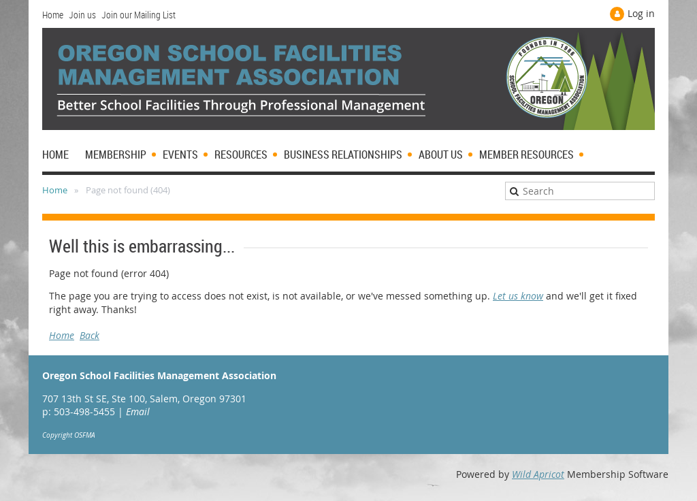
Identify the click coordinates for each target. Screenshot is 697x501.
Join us (82, 14)
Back (89, 335)
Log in (641, 13)
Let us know (518, 295)
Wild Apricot (538, 474)
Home (52, 14)
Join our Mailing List (138, 14)
